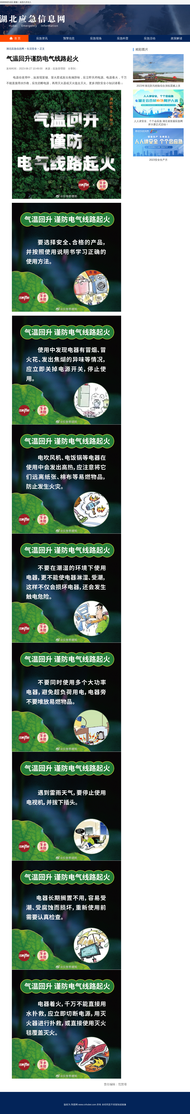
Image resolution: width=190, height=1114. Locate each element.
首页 (17, 38)
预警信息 (69, 38)
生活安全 (32, 48)
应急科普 (122, 38)
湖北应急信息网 (15, 48)
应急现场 (95, 38)
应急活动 (149, 38)
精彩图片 (142, 49)
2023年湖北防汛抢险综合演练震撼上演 (158, 85)
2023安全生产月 (158, 159)
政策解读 (176, 38)
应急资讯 (42, 38)
